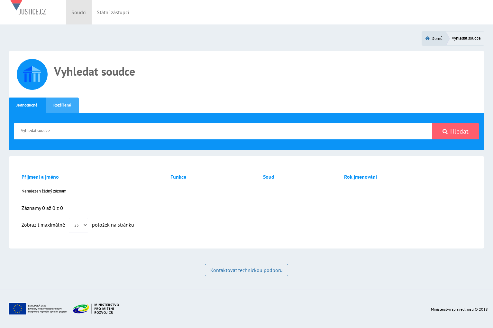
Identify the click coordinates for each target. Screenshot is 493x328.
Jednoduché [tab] (27, 105)
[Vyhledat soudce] (223, 131)
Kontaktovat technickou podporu (246, 270)
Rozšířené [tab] (62, 105)
